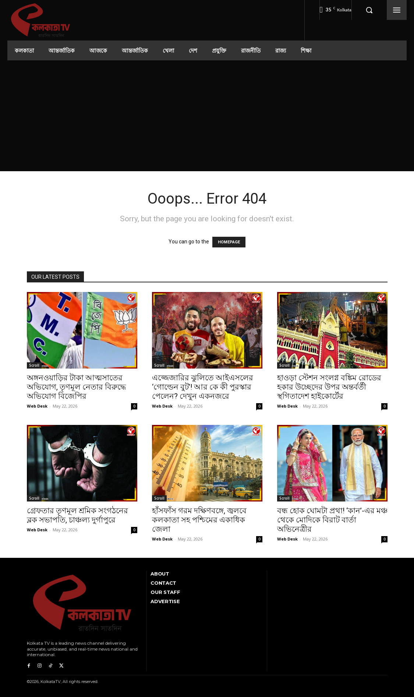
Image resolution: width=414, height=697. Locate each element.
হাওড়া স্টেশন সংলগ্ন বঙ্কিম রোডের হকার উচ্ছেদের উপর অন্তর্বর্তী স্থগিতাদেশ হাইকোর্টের (329, 387)
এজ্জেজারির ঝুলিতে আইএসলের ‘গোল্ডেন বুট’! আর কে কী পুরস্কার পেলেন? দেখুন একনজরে (202, 387)
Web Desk (37, 406)
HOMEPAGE (229, 242)
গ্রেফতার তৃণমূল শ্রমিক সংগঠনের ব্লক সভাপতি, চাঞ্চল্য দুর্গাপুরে (77, 515)
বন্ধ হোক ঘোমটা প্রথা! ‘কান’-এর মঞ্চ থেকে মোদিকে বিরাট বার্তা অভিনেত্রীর (332, 520)
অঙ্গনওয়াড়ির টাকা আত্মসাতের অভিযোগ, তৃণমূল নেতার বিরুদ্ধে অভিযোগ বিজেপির (76, 387)
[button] (369, 10)
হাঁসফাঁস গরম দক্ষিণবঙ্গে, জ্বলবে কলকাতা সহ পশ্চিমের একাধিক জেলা (199, 520)
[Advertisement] (207, 115)
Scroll (34, 365)
